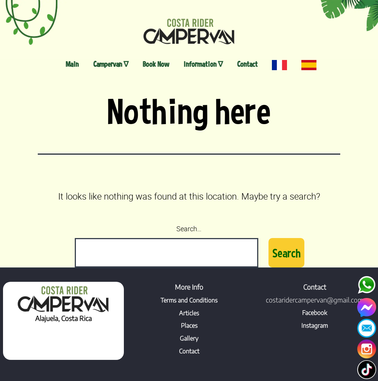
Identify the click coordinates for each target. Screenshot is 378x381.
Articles (189, 313)
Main (72, 64)
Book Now (156, 64)
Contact (247, 64)
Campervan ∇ (110, 64)
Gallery (189, 338)
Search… (189, 228)
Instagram (314, 325)
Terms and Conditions (189, 300)
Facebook (314, 312)
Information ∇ (203, 64)
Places (189, 325)
